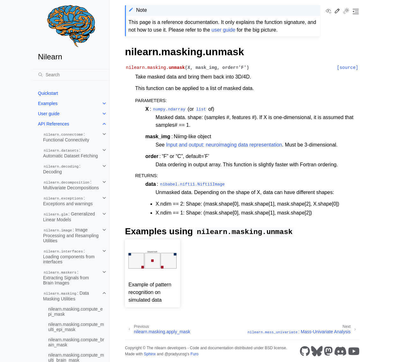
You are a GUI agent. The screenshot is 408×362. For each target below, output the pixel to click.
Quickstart (48, 93)
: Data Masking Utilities (66, 295)
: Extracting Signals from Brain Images (66, 277)
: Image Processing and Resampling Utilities (70, 235)
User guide (49, 113)
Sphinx (150, 354)
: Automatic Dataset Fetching (70, 152)
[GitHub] (305, 351)
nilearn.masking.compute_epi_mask (75, 311)
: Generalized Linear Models (69, 216)
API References (53, 123)
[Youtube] (354, 351)
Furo (194, 354)
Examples (47, 103)
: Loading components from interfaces (69, 256)
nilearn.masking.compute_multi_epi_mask (76, 327)
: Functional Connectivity (66, 137)
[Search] (71, 74)
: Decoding (62, 168)
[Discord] (340, 351)
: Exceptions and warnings (68, 200)
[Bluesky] (317, 351)
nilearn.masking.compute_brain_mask (76, 342)
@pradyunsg (175, 354)
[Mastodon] (328, 351)
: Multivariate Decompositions (71, 184)
